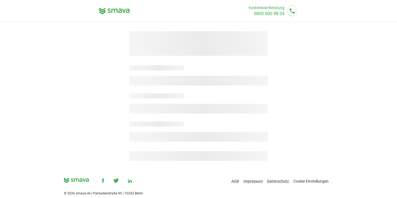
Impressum (253, 181)
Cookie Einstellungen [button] (311, 181)
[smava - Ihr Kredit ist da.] (76, 181)
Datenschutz (278, 181)
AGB (235, 181)
